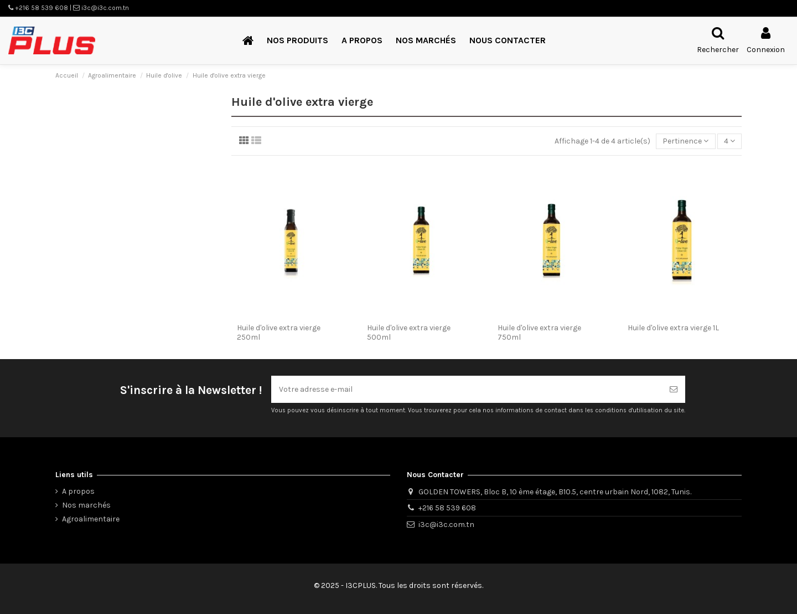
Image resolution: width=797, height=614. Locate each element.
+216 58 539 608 (447, 508)
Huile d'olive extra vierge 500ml (409, 332)
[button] (297, 40)
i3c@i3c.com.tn (446, 524)
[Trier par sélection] (685, 142)
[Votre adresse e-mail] (466, 389)
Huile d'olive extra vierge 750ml (539, 332)
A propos (78, 491)
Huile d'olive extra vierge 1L (673, 327)
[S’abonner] (673, 389)
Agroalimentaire (91, 519)
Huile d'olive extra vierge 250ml (278, 332)
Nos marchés (86, 505)
